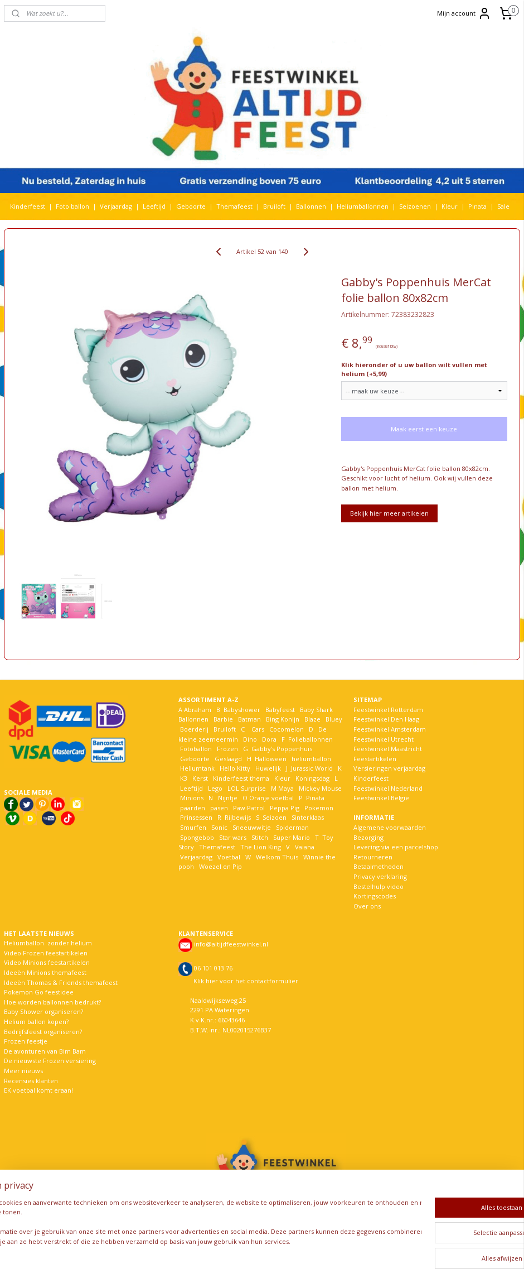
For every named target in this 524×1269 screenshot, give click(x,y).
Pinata (477, 206)
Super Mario (291, 837)
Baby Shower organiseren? (43, 1011)
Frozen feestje (25, 1041)
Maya (286, 788)
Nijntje (226, 798)
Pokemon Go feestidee (39, 992)
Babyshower (243, 709)
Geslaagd (228, 758)
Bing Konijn (282, 719)
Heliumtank (197, 768)
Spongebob (197, 837)
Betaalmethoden (378, 866)
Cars (257, 729)
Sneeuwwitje (251, 827)
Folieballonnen (310, 739)
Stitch (259, 837)
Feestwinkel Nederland (388, 788)
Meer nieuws (23, 1070)
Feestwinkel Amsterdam (389, 729)
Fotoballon (196, 748)
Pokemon (318, 808)
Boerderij (194, 729)
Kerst (200, 778)
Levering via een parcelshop (395, 847)
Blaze (312, 719)
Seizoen (275, 817)
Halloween (271, 758)
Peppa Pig (284, 808)
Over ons (367, 906)
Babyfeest (280, 709)
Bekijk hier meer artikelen (389, 513)
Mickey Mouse (320, 788)
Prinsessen (195, 817)
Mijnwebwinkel (397, 1248)
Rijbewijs (238, 817)
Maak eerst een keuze (424, 429)
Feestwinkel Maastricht (387, 748)
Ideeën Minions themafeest (45, 972)
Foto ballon (72, 206)
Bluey (334, 719)
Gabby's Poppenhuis (281, 748)
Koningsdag (311, 778)
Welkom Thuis (277, 857)
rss (258, 1248)
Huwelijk (268, 768)
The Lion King (260, 847)
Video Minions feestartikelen (47, 962)
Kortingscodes (374, 896)
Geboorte (191, 206)
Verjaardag (116, 206)
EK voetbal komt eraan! (38, 1090)
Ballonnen (311, 206)
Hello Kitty (235, 768)
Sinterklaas (308, 817)
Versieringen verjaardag (389, 768)
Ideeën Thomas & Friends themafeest (61, 982)
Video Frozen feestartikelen (46, 953)
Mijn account (464, 13)
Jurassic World (312, 768)
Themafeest (234, 206)
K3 (182, 778)
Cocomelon (286, 729)
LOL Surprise (246, 788)
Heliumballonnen (363, 206)
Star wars (232, 837)
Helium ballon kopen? (36, 1021)
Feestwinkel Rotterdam (388, 709)
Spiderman (292, 827)
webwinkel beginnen (300, 1248)
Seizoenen (415, 206)
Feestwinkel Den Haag (386, 719)
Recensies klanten (31, 1080)
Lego (213, 788)
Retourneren (372, 857)
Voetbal (228, 857)
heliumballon (311, 758)
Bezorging (368, 837)
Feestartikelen (374, 758)
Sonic (219, 827)
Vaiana (304, 847)
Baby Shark (316, 709)
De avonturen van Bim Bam (45, 1051)
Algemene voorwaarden (389, 827)
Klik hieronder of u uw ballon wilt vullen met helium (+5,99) (414, 369)
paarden (192, 808)
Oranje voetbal (271, 798)
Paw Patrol (248, 808)
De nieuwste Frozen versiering (50, 1060)
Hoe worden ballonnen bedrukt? (52, 1002)
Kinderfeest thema (241, 778)
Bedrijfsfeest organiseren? (43, 1031)
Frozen (227, 748)
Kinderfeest (27, 206)
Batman (249, 719)
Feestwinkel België (381, 798)
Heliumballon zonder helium (48, 943)
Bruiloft (274, 206)
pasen (219, 808)
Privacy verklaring (380, 876)
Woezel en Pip (220, 866)
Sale (503, 206)
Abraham (197, 709)
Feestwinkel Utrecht (383, 739)
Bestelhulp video (378, 886)
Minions (190, 798)
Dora (268, 739)
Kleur (449, 206)
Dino (250, 739)
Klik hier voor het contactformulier (245, 981)
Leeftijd (154, 206)
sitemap (234, 1248)
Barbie (223, 719)
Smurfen (193, 827)
